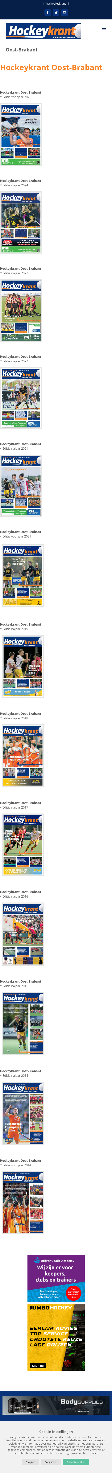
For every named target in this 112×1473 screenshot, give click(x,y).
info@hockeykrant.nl (56, 3)
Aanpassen (51, 1462)
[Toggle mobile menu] (104, 30)
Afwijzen (30, 1462)
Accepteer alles (76, 1462)
